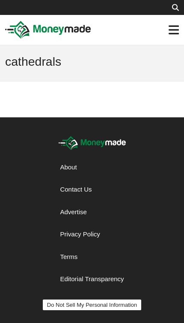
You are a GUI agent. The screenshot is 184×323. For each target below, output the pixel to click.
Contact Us (76, 189)
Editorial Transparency (92, 278)
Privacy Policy (80, 234)
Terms (68, 256)
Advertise (73, 211)
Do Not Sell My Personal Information (92, 305)
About (68, 167)
